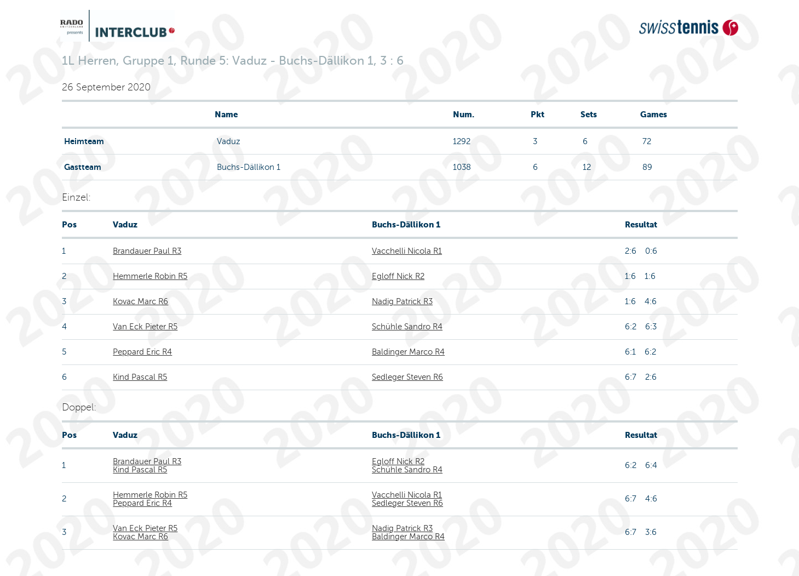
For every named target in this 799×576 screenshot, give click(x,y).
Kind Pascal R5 (140, 377)
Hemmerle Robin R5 (150, 276)
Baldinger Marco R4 (408, 351)
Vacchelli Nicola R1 (407, 251)
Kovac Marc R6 (140, 301)
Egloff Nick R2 (398, 276)
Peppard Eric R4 (142, 351)
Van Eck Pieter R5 (145, 326)
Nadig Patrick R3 (402, 301)
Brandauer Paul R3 (147, 251)
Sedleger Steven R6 (407, 377)
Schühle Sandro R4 (407, 326)
